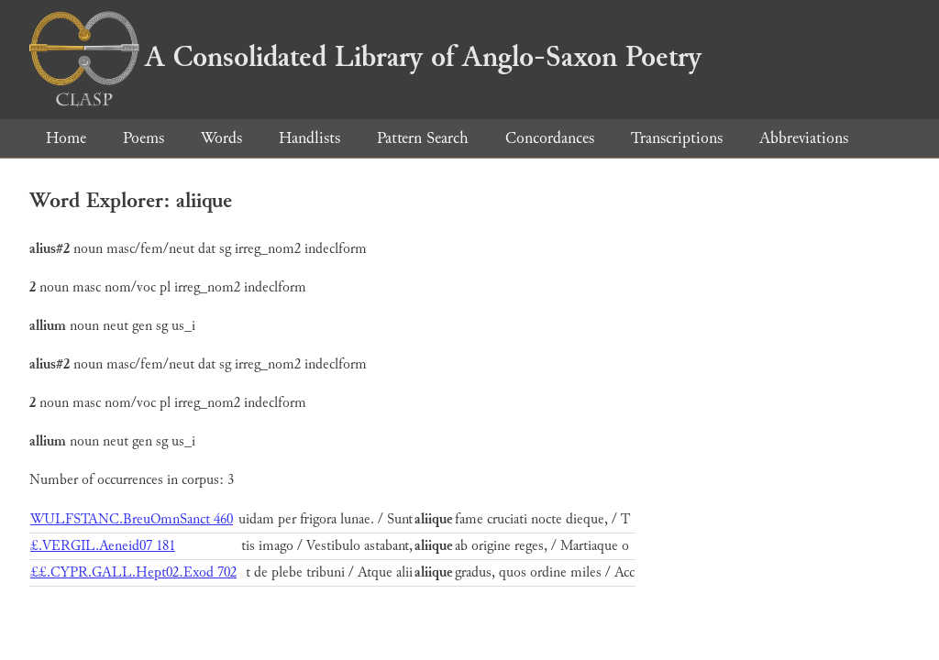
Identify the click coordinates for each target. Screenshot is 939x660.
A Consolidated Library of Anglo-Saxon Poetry (365, 57)
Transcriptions (677, 137)
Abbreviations (803, 137)
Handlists (309, 137)
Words (221, 137)
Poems (143, 137)
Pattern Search (423, 137)
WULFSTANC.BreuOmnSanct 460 (131, 519)
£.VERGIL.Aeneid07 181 (102, 545)
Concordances (549, 137)
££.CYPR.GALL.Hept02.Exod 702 (133, 572)
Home (66, 137)
